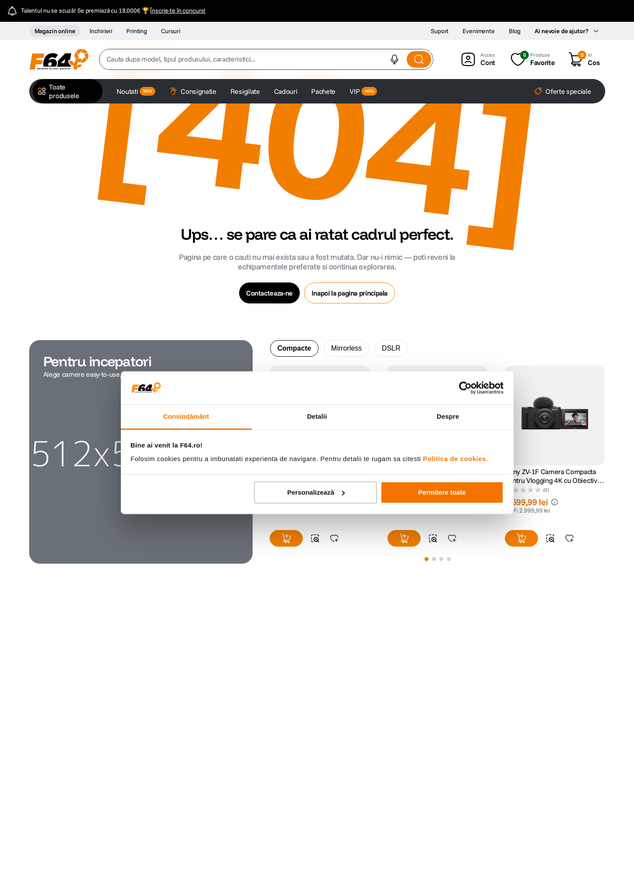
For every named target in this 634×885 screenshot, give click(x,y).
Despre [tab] (448, 416)
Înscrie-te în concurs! (178, 10)
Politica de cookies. (455, 459)
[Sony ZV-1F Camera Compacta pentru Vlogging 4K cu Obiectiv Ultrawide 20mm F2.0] (555, 458)
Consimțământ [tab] (186, 416)
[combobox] (266, 59)
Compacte (294, 348)
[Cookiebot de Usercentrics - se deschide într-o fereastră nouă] (465, 387)
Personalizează (316, 492)
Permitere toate (442, 492)
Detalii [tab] (317, 416)
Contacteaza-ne (269, 293)
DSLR (391, 348)
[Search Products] (419, 59)
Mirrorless (346, 348)
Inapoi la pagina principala (349, 293)
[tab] (294, 348)
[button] (394, 59)
